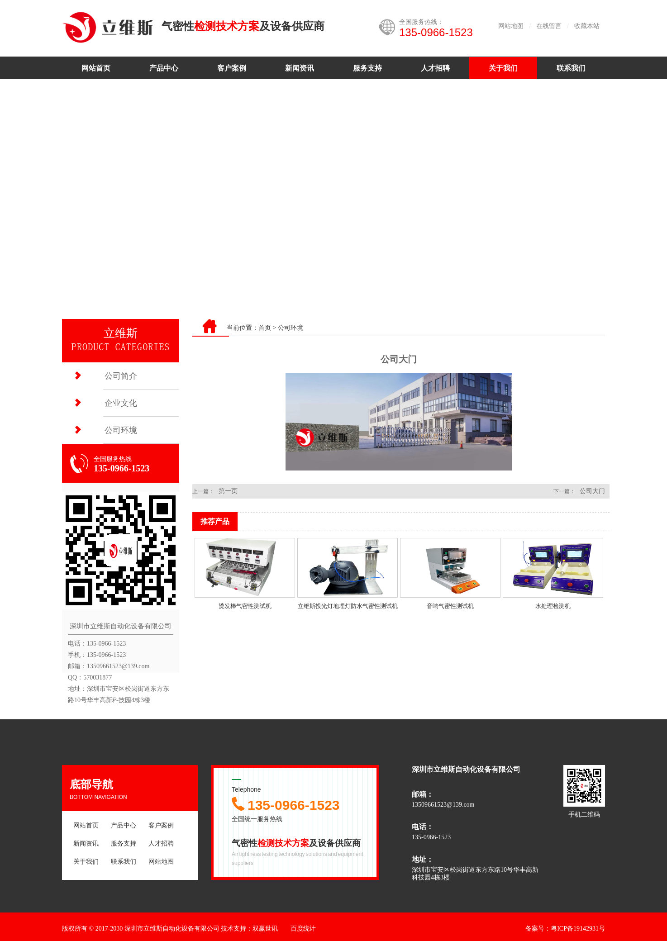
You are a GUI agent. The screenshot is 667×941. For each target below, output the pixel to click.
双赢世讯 (265, 928)
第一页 (228, 491)
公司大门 (592, 491)
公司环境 (121, 430)
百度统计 (303, 928)
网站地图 (511, 26)
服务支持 (367, 68)
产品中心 (163, 68)
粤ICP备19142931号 (578, 928)
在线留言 (549, 26)
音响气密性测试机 (450, 606)
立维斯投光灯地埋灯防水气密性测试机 (348, 606)
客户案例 (231, 68)
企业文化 (121, 403)
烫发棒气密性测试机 (245, 606)
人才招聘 (435, 68)
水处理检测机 (553, 606)
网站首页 (95, 68)
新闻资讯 (299, 68)
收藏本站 (587, 26)
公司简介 (121, 375)
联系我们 (571, 68)
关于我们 (503, 68)
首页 (264, 327)
